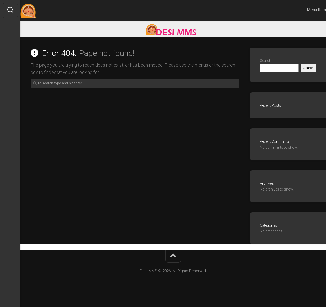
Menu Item (306, 9)
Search (265, 61)
